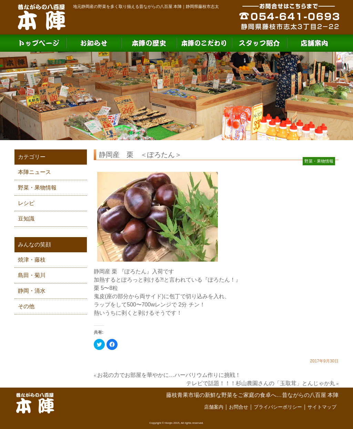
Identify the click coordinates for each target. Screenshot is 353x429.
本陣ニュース (34, 172)
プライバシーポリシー (278, 407)
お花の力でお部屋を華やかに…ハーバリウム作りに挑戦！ (169, 375)
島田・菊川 (32, 275)
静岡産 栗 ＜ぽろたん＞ (140, 154)
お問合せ (238, 407)
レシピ (26, 203)
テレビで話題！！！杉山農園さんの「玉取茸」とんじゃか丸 (260, 383)
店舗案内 (213, 407)
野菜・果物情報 (37, 188)
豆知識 (26, 219)
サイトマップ (321, 407)
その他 (26, 306)
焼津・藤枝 (32, 260)
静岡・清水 (32, 291)
